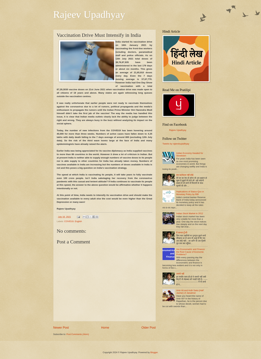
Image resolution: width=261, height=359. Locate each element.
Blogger (154, 352)
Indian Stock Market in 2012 (189, 213)
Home (105, 327)
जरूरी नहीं (180, 273)
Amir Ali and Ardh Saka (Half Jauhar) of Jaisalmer (190, 291)
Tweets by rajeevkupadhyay (176, 143)
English (78, 221)
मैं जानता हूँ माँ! (181, 232)
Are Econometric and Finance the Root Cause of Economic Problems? (190, 252)
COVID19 (69, 221)
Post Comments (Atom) (77, 334)
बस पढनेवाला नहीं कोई (184, 175)
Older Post (148, 327)
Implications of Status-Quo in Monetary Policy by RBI (190, 192)
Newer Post (61, 327)
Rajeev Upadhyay (89, 14)
